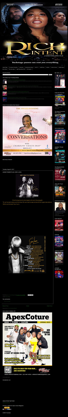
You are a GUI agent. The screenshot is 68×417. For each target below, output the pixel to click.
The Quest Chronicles (13, 67)
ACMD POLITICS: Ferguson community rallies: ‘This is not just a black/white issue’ (22, 85)
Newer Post (5, 305)
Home (27, 305)
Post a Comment (7, 301)
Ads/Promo (42, 67)
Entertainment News (29, 67)
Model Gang (61, 67)
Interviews (21, 67)
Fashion (47, 67)
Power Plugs (8, 296)
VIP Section (29, 69)
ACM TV (36, 67)
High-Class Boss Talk (21, 69)
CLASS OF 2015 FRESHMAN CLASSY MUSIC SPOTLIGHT (18, 91)
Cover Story (4, 69)
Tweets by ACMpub (6, 402)
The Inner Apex (12, 69)
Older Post (49, 305)
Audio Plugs (5, 67)
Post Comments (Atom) (12, 308)
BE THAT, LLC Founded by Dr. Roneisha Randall (16, 79)
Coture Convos (54, 67)
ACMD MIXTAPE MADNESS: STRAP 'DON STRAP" (16, 97)
